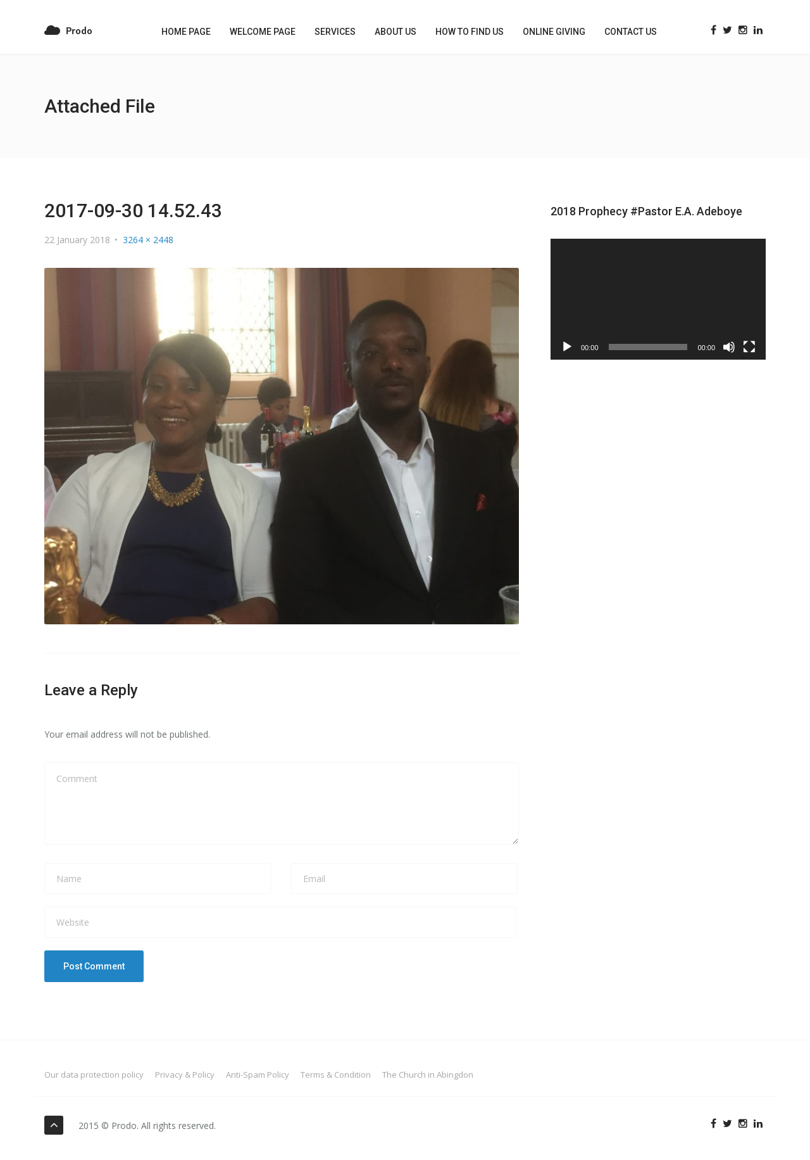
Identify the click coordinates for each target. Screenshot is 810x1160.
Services (335, 32)
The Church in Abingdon (427, 1074)
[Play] (567, 347)
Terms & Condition (336, 1074)
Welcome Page (263, 32)
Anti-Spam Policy (257, 1074)
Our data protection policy (94, 1074)
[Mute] (729, 347)
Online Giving (554, 32)
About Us (395, 32)
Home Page (186, 32)
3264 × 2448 (148, 240)
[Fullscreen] (749, 347)
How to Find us (469, 32)
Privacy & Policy (185, 1074)
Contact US (630, 32)
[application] (658, 299)
